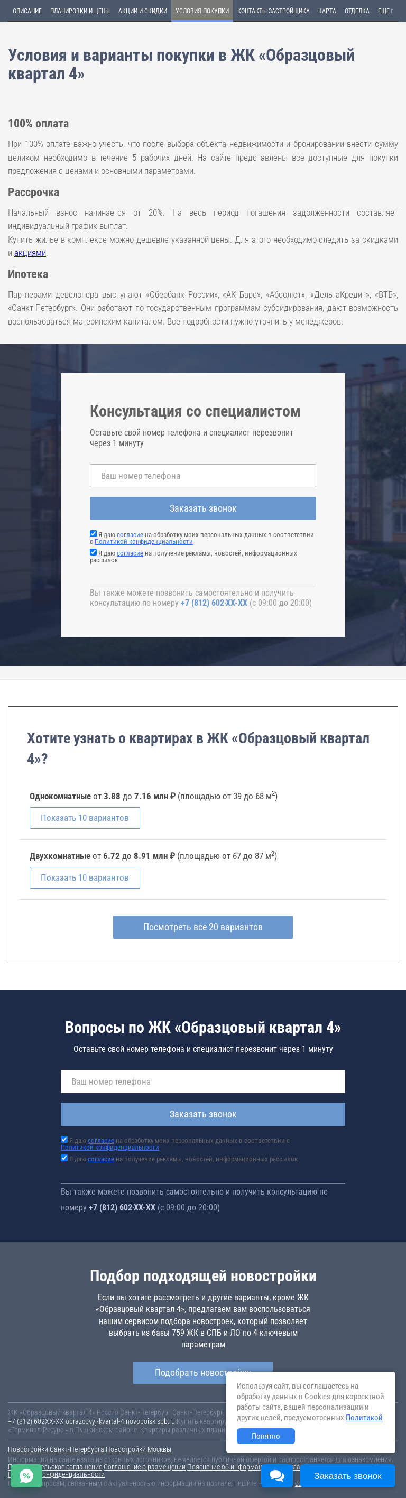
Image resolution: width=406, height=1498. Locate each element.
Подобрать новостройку (203, 1372)
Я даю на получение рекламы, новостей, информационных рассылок (193, 556)
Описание (27, 11)
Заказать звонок (203, 508)
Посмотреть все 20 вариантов (203, 926)
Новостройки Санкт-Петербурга (56, 1449)
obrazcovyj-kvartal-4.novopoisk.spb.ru (120, 1421)
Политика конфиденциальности (56, 1474)
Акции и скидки (142, 11)
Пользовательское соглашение (55, 1467)
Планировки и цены (80, 11)
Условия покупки (202, 11)
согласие (130, 535)
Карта (327, 11)
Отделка (357, 11)
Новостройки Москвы (138, 1449)
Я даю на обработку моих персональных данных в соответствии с (202, 538)
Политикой (364, 1417)
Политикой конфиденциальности (144, 541)
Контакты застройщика (273, 11)
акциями (30, 252)
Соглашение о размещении (145, 1467)
